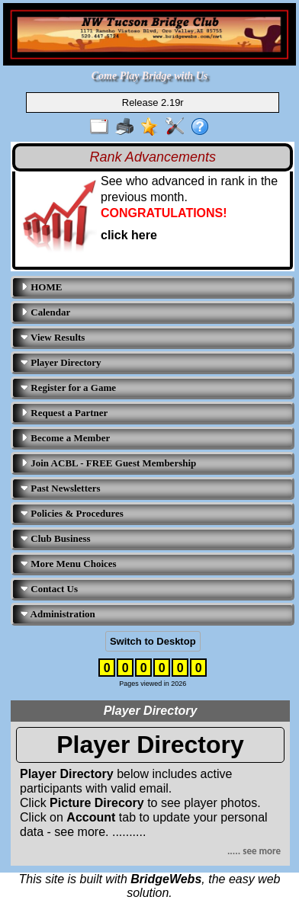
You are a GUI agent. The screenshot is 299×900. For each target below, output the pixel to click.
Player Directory (61, 362)
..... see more (254, 851)
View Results (53, 337)
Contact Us (49, 588)
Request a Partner (64, 412)
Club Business (56, 538)
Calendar (45, 312)
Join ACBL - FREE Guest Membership (108, 463)
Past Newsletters (61, 488)
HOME (41, 287)
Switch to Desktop (153, 641)
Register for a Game (68, 387)
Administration (58, 614)
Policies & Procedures (72, 513)
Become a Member (65, 438)
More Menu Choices (69, 563)
